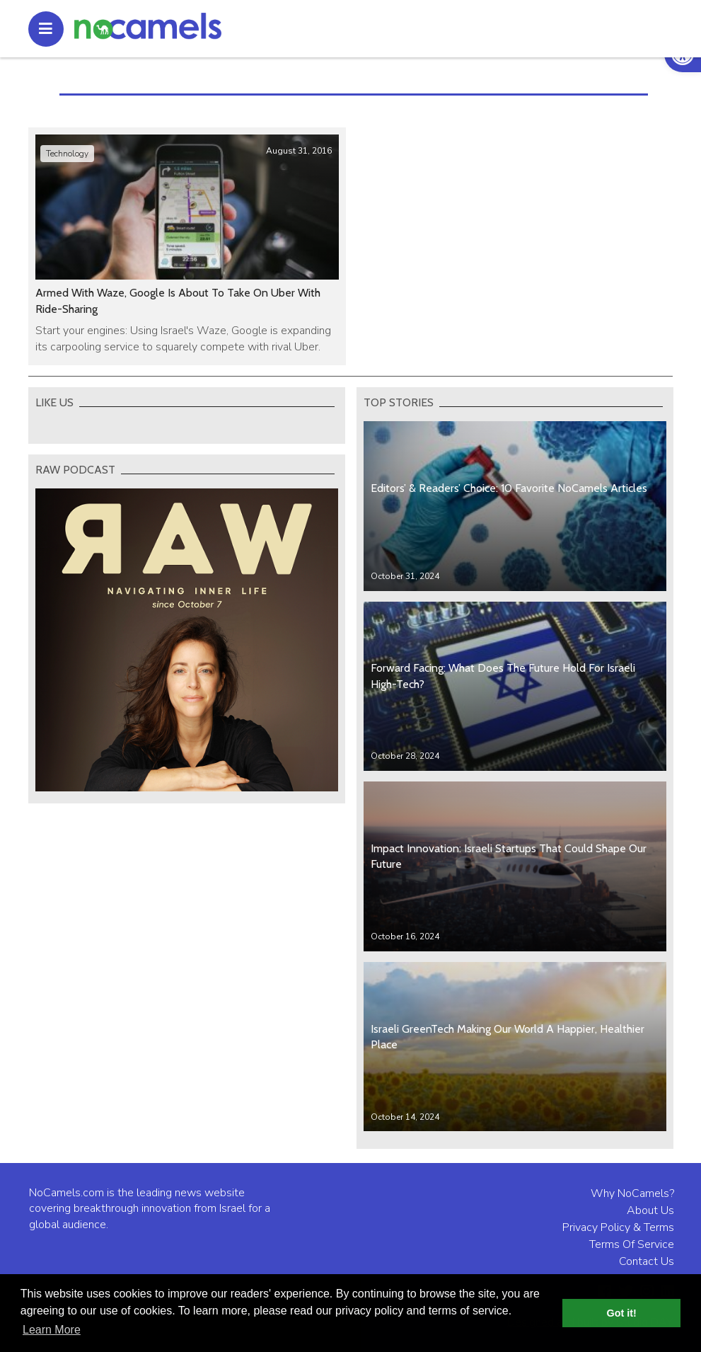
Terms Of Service (631, 1244)
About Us (650, 1210)
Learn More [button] (52, 1330)
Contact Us (646, 1261)
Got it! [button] (622, 1313)
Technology (67, 153)
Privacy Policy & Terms (618, 1227)
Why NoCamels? (632, 1193)
